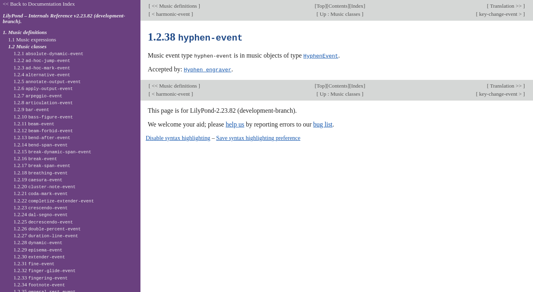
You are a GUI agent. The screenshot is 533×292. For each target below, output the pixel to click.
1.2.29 (38, 250)
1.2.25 (43, 222)
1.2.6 (43, 88)
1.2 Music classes (27, 46)
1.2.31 (33, 263)
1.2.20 (44, 186)
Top (321, 6)
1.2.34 (39, 284)
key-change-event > (500, 14)
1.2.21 (40, 193)
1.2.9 (31, 109)
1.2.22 (53, 201)
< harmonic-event (170, 14)
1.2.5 (47, 81)
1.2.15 (52, 151)
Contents (337, 6)
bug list (322, 123)
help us (235, 123)
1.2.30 (39, 256)
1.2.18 (40, 173)
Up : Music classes (339, 14)
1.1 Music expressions (32, 39)
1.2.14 (40, 145)
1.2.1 (48, 53)
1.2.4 (41, 74)
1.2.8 (43, 102)
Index (357, 6)
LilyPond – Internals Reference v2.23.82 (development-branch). (64, 19)
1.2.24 (40, 214)
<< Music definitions (174, 6)
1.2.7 (37, 95)
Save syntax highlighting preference (258, 137)
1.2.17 (41, 165)
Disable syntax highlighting (178, 137)
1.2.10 (43, 117)
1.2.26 (47, 228)
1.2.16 (35, 158)
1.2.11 (33, 123)
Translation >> (506, 6)
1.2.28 (38, 242)
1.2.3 (41, 67)
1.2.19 (38, 179)
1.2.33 (40, 278)
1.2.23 (40, 207)
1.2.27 (45, 235)
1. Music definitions (25, 32)
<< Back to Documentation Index (39, 4)
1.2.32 (44, 270)
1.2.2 (41, 60)
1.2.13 (41, 137)
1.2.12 (43, 130)
